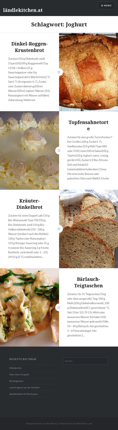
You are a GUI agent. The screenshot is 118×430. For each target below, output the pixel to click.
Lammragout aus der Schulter (24, 387)
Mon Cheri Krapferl (19, 374)
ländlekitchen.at (23, 10)
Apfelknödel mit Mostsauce (23, 394)
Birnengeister (16, 381)
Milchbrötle (15, 368)
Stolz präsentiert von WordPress (42, 423)
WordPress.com (84, 423)
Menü (108, 5)
